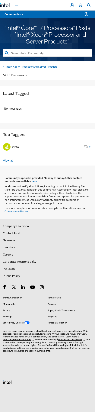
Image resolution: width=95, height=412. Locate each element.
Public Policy (11, 276)
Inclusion (9, 268)
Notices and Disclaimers (70, 339)
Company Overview (16, 226)
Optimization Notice (16, 211)
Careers (8, 254)
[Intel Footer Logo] (7, 382)
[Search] (47, 53)
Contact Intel (11, 233)
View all (8, 160)
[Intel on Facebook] (4, 287)
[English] (80, 5)
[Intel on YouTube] (32, 287)
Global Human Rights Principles (64, 345)
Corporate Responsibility (19, 261)
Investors (9, 247)
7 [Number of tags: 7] (89, 147)
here (34, 181)
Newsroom (10, 240)
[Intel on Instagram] (42, 287)
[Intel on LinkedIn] (23, 287)
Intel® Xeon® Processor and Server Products (31, 66)
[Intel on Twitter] (14, 287)
